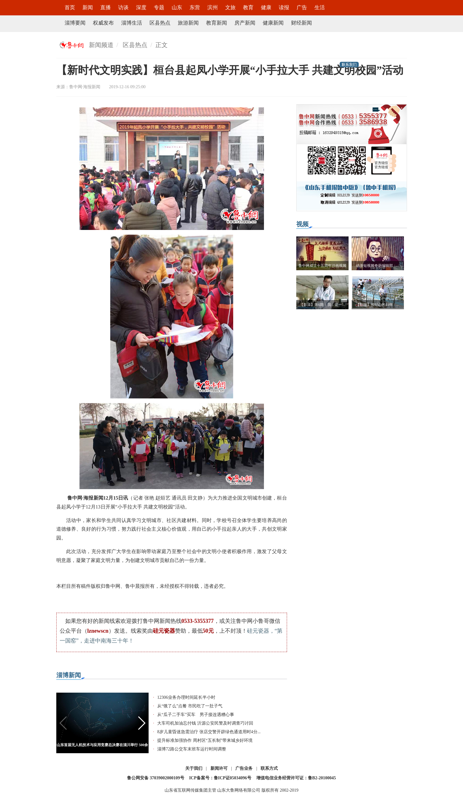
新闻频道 (101, 45)
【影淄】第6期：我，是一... (322, 305)
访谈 (123, 7)
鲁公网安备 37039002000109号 (155, 778)
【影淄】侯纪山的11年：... (377, 305)
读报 (284, 7)
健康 (266, 7)
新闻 (87, 7)
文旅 (230, 7)
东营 (195, 7)
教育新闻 (216, 23)
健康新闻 (273, 23)
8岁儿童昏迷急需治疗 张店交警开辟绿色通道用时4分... (209, 732)
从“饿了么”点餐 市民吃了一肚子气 (189, 706)
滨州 (212, 7)
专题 (159, 7)
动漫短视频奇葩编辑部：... (377, 265)
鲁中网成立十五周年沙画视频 (322, 265)
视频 (302, 224)
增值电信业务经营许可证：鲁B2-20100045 (296, 778)
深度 (141, 7)
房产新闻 (244, 23)
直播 (105, 7)
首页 (70, 7)
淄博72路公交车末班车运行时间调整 (191, 749)
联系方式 (269, 768)
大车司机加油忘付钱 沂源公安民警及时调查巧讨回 (205, 723)
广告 (302, 7)
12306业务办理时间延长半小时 (186, 697)
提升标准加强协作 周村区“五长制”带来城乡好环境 (205, 740)
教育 (248, 7)
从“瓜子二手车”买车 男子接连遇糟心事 (195, 714)
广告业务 (244, 768)
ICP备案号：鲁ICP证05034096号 (220, 778)
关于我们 (193, 768)
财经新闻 (301, 23)
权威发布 (103, 23)
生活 (319, 7)
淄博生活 (131, 23)
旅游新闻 (188, 23)
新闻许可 (219, 768)
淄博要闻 (75, 23)
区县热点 (160, 23)
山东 (177, 7)
